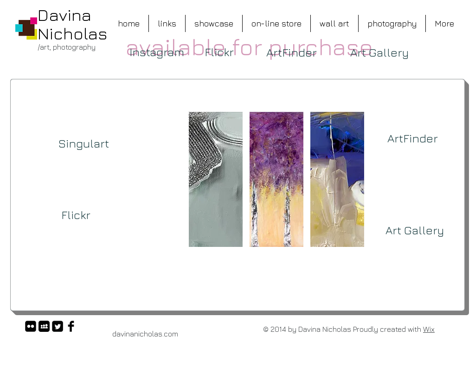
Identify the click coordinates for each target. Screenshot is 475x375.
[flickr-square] (30, 326)
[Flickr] (219, 52)
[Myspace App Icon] (44, 326)
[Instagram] (156, 52)
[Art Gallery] (379, 52)
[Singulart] (83, 143)
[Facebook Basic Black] (71, 326)
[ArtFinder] (291, 52)
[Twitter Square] (57, 326)
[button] (216, 179)
